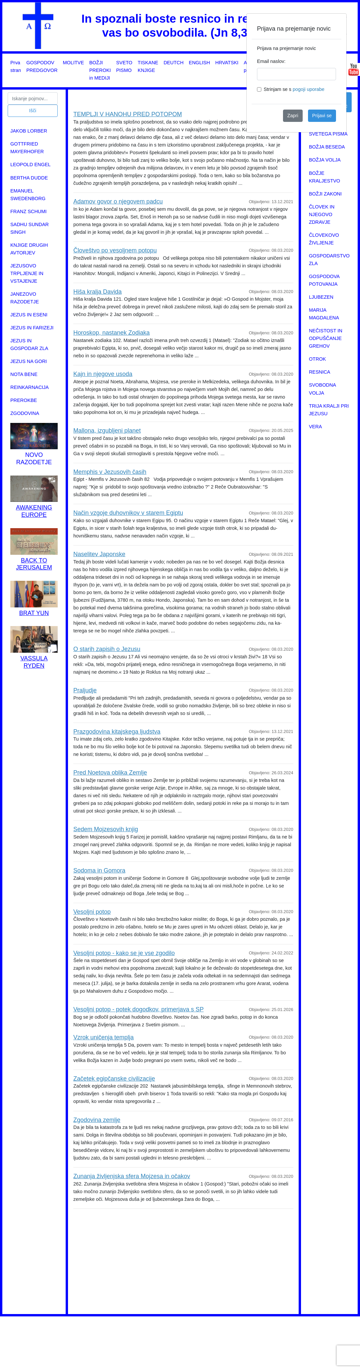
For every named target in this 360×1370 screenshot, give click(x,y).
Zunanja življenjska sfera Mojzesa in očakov (131, 1176)
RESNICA (319, 372)
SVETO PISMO (124, 66)
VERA (315, 426)
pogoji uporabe (308, 89)
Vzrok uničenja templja (103, 1037)
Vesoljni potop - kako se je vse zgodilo (124, 953)
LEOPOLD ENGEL (30, 164)
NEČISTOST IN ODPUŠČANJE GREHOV (325, 338)
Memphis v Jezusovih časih (109, 472)
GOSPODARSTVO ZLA (329, 259)
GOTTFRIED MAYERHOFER (27, 147)
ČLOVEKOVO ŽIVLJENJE (324, 238)
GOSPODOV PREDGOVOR (42, 66)
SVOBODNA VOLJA (322, 388)
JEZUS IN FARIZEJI (32, 327)
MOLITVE (73, 62)
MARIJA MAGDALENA (324, 313)
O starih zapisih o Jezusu (106, 649)
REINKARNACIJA (29, 387)
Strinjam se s (294, 89)
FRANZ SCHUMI (28, 211)
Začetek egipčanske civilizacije (114, 1078)
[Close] (336, 24)
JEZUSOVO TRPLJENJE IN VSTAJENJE (26, 273)
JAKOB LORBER (28, 131)
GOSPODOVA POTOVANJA (324, 280)
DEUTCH (174, 62)
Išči (32, 110)
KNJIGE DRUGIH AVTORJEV (29, 248)
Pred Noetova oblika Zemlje (110, 772)
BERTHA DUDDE (29, 177)
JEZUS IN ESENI (28, 314)
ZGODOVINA (24, 413)
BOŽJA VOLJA (325, 160)
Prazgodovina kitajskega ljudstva (116, 731)
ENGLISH (199, 62)
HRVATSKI (227, 62)
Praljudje (85, 690)
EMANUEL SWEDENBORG (28, 194)
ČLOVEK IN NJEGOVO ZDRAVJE (322, 214)
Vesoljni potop (92, 911)
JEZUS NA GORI (28, 361)
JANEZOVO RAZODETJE (24, 297)
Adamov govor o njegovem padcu (118, 201)
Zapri (292, 115)
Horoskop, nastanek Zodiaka (111, 332)
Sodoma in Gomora (99, 870)
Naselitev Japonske (99, 554)
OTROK (317, 359)
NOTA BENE (23, 374)
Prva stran (15, 66)
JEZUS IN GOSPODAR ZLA (29, 344)
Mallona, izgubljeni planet (107, 430)
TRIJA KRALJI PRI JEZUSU (329, 409)
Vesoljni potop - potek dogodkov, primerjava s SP (138, 1009)
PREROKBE (23, 400)
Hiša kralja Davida (97, 291)
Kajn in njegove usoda (102, 374)
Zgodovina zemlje (96, 1120)
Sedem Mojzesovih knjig (105, 829)
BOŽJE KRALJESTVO (324, 177)
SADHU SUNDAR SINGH (29, 228)
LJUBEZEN (321, 297)
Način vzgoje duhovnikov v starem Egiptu (128, 513)
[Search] (33, 98)
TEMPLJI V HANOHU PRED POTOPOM (127, 114)
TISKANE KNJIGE (148, 66)
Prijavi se (322, 115)
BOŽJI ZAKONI (325, 193)
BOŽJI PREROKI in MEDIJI (100, 70)
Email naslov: (271, 61)
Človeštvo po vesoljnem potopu (115, 250)
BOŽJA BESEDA (327, 147)
